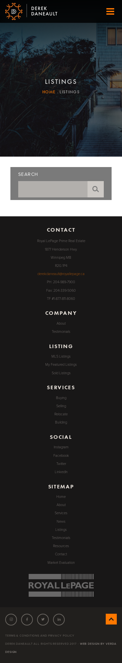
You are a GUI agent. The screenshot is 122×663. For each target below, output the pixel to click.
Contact (61, 554)
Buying (61, 398)
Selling (61, 406)
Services (61, 513)
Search (28, 174)
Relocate (61, 414)
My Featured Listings (61, 364)
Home (49, 92)
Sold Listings (61, 373)
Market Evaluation (61, 563)
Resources (61, 546)
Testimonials (61, 332)
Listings (61, 530)
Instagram (61, 447)
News (61, 521)
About (61, 323)
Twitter (61, 464)
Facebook (61, 456)
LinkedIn (61, 472)
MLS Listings (61, 356)
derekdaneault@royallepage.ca (61, 274)
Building (61, 422)
